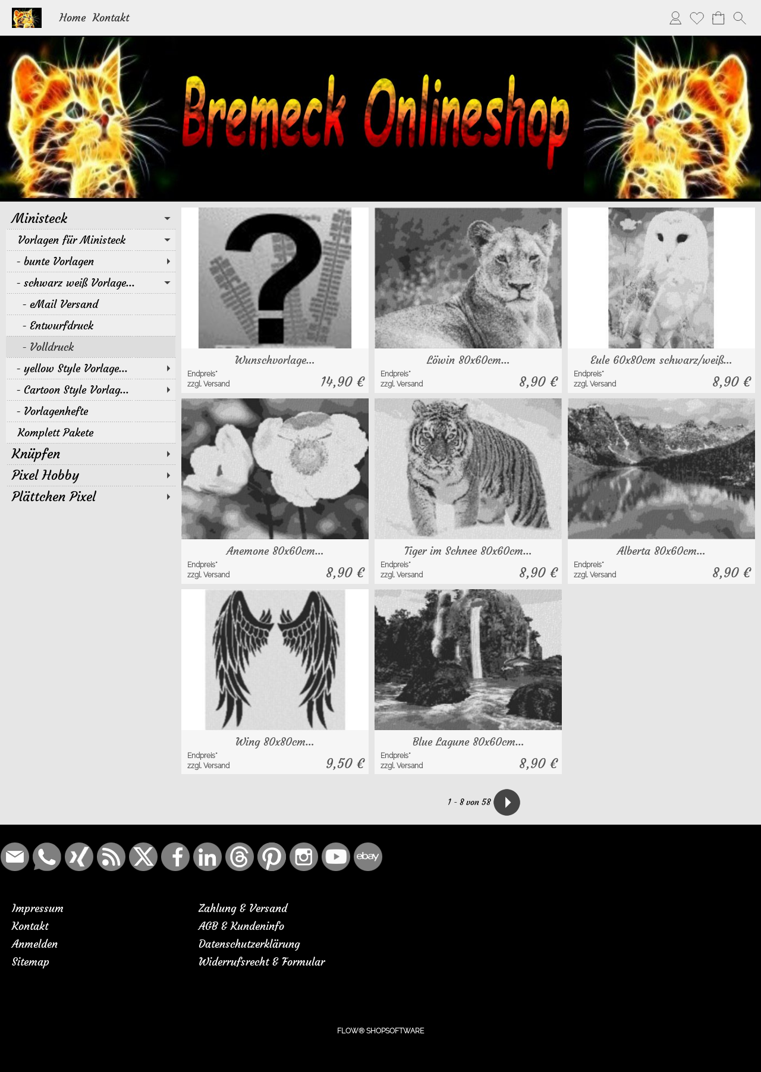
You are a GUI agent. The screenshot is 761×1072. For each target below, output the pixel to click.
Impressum (38, 908)
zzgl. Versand (208, 384)
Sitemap (30, 962)
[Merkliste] (697, 18)
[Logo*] (27, 12)
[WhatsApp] (47, 857)
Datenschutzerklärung (249, 944)
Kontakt (111, 17)
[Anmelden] (675, 18)
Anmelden (35, 944)
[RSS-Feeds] (111, 857)
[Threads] (239, 857)
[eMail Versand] (90, 304)
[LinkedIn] (207, 857)
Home (72, 17)
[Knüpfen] (90, 453)
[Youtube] (336, 857)
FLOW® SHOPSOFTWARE (380, 1031)
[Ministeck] (90, 218)
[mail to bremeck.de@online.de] (15, 857)
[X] (143, 857)
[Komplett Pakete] (90, 432)
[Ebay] (368, 857)
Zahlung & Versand (243, 908)
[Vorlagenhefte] (90, 411)
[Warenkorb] (718, 18)
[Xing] (79, 857)
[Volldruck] (90, 346)
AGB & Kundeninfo (241, 926)
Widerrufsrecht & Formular (262, 962)
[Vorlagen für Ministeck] (90, 239)
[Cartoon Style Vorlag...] (90, 389)
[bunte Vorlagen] (90, 261)
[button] (739, 18)
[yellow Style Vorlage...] (90, 368)
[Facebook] (175, 857)
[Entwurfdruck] (90, 325)
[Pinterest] (272, 857)
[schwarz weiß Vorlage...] (90, 282)
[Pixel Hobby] (90, 475)
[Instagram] (304, 857)
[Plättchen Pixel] (90, 496)
